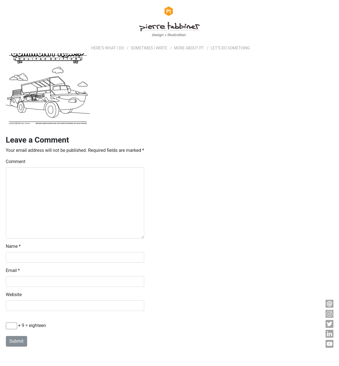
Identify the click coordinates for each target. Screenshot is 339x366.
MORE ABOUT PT (189, 48)
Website (14, 294)
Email (11, 270)
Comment (15, 161)
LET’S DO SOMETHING (230, 48)
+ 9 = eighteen (26, 325)
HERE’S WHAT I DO (107, 48)
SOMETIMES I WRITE (149, 48)
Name (12, 246)
